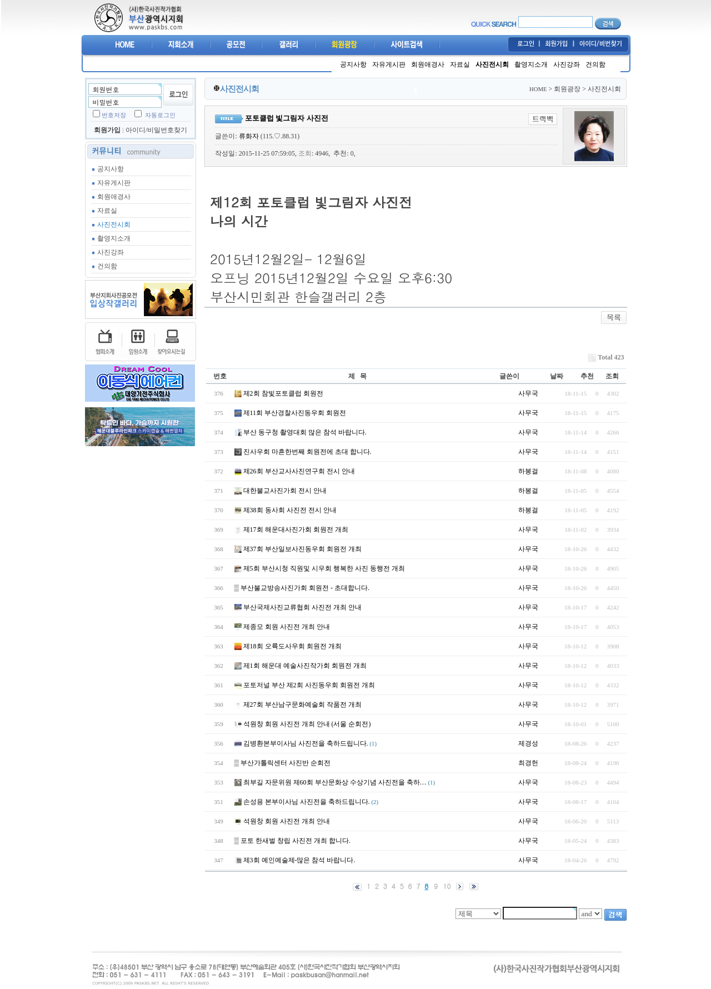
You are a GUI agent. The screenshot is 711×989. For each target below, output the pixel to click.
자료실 (460, 64)
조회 (612, 376)
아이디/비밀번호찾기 (156, 130)
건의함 (595, 64)
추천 (587, 376)
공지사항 (353, 64)
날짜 (556, 376)
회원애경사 (427, 64)
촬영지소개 (531, 64)
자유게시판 (388, 64)
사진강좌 (566, 64)
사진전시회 (492, 64)
